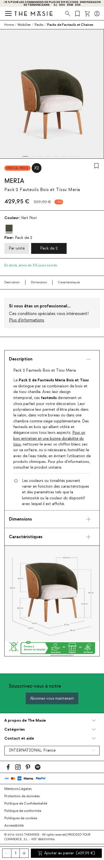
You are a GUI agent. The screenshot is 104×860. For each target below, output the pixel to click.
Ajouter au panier (66, 853)
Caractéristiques (69, 282)
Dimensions (39, 282)
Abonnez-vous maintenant (52, 698)
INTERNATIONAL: (32, 750)
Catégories (14, 729)
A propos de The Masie (25, 720)
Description (12, 282)
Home (9, 25)
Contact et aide (19, 738)
